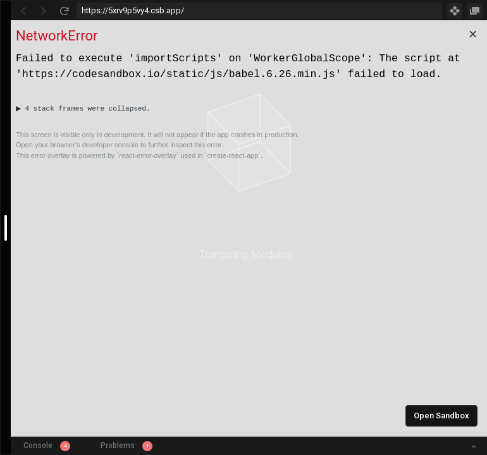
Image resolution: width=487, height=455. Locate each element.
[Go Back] (23, 10)
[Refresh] (63, 10)
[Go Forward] (43, 10)
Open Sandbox (441, 415)
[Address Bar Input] (259, 11)
